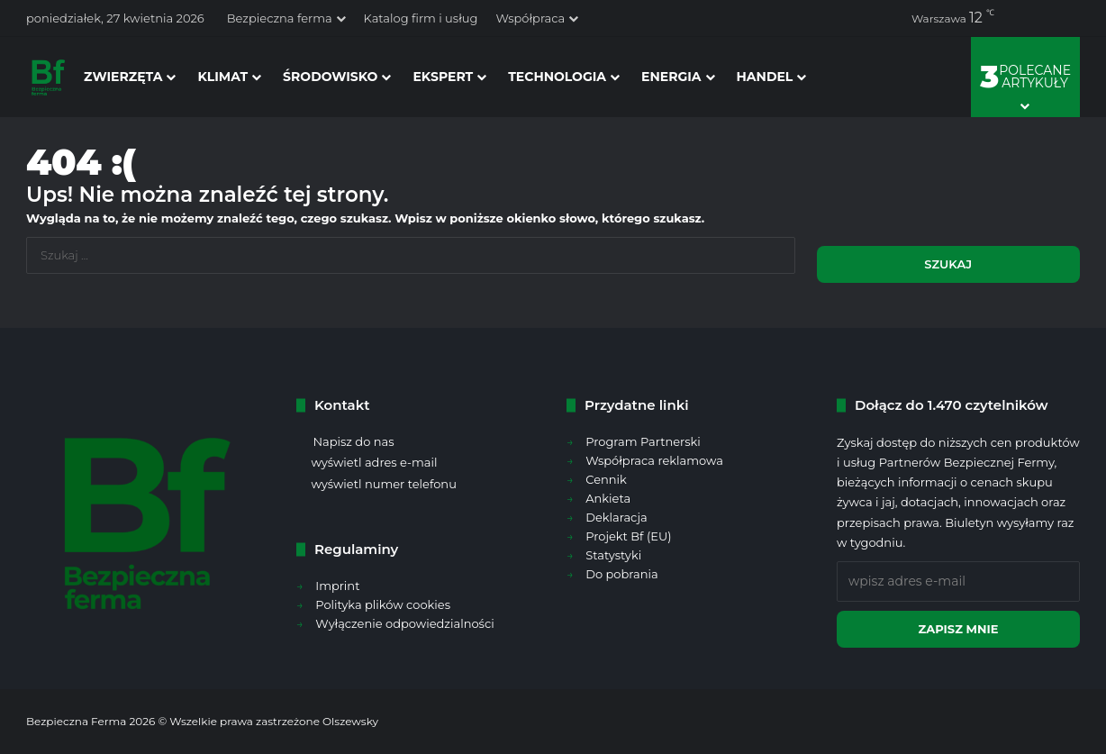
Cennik (606, 479)
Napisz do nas (353, 441)
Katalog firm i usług (421, 18)
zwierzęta (123, 76)
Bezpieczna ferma (279, 18)
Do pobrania (621, 574)
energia (671, 76)
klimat (222, 76)
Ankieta (607, 498)
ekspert (442, 76)
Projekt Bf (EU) (628, 536)
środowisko (330, 76)
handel (765, 76)
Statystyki (613, 555)
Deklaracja (616, 517)
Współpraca (530, 18)
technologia (557, 76)
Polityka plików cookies (382, 604)
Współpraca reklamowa (654, 460)
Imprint (337, 585)
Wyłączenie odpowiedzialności (404, 623)
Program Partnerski (643, 441)
